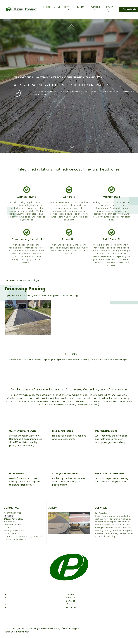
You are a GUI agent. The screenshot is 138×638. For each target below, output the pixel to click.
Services (70, 600)
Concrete (69, 197)
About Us (70, 597)
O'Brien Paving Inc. (70, 628)
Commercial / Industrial (27, 239)
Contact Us (71, 607)
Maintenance (111, 197)
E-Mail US (9, 516)
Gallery (71, 604)
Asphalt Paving (26, 197)
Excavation (69, 239)
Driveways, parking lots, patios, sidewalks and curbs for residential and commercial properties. (84, 93)
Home (71, 594)
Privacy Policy (22, 631)
